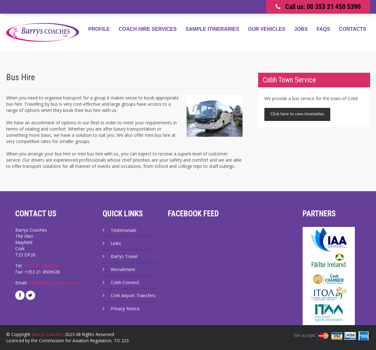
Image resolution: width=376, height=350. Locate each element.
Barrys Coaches (47, 334)
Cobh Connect (125, 282)
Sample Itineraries (212, 29)
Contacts (352, 29)
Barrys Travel (124, 256)
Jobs (301, 29)
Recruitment (123, 269)
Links (116, 243)
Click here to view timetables (297, 114)
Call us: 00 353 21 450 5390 (323, 7)
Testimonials (124, 230)
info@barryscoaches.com (53, 283)
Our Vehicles (266, 29)
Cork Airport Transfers (133, 295)
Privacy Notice (125, 308)
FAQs (323, 29)
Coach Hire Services (148, 29)
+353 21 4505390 (41, 266)
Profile (99, 29)
